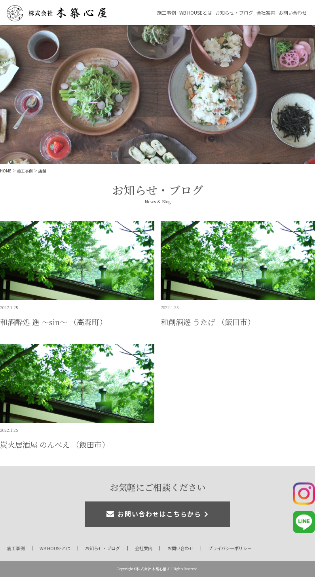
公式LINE (304, 522)
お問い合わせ (293, 12)
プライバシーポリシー (230, 548)
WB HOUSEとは (195, 12)
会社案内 (265, 12)
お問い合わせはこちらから (159, 513)
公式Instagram (304, 493)
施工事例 (166, 12)
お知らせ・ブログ (234, 12)
